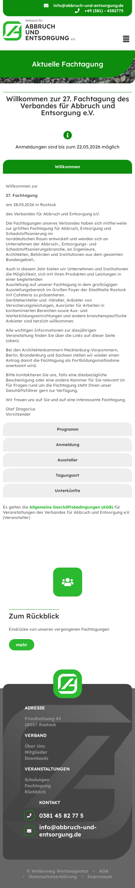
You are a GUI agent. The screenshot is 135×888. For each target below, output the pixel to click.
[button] (126, 39)
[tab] (67, 167)
